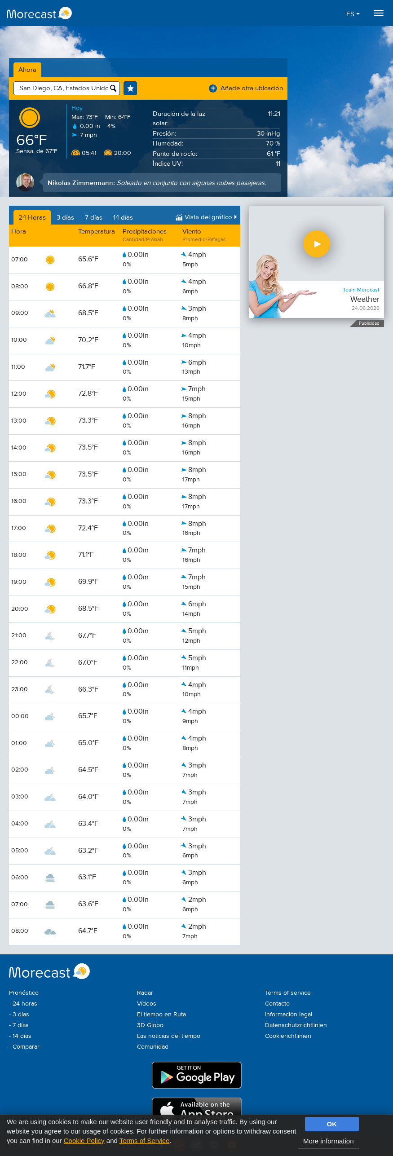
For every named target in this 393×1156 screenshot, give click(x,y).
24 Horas (32, 217)
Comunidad (152, 1047)
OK (332, 1124)
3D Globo (150, 1025)
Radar (145, 993)
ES (353, 14)
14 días (123, 217)
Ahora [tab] (27, 69)
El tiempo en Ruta (161, 1014)
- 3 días (19, 1014)
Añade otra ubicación (246, 88)
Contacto (277, 1004)
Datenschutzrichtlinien (296, 1025)
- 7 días (19, 1025)
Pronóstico (24, 993)
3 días (65, 217)
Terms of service (288, 993)
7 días (93, 217)
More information (328, 1141)
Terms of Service (144, 1140)
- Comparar (24, 1047)
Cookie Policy (84, 1140)
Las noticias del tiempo (168, 1036)
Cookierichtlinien (288, 1036)
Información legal (288, 1014)
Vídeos (146, 1004)
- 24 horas (23, 1004)
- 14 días (20, 1036)
